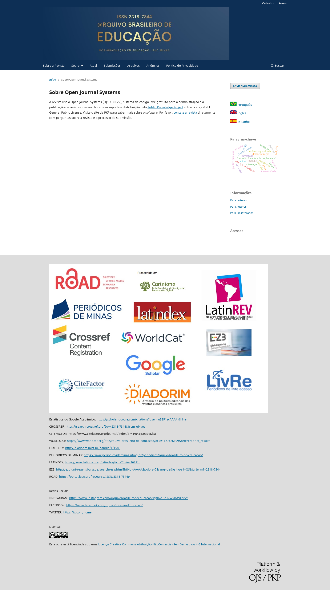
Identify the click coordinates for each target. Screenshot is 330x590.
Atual (93, 66)
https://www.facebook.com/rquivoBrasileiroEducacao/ (104, 505)
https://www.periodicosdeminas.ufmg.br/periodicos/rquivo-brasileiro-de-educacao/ (143, 455)
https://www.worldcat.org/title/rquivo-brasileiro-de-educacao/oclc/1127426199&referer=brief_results (138, 441)
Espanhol (240, 122)
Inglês (238, 113)
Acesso (282, 3)
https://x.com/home (77, 512)
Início (52, 79)
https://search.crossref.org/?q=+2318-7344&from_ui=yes (105, 426)
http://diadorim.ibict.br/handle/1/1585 (92, 448)
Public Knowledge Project (165, 107)
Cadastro (268, 3)
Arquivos (133, 66)
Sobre (75, 66)
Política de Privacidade (182, 66)
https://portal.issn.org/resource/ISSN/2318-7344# (95, 477)
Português (241, 105)
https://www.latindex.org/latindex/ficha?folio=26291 (102, 462)
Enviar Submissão (245, 86)
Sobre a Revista (54, 66)
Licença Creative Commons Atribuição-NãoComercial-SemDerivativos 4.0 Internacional (159, 544)
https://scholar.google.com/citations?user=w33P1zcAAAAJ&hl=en (142, 419)
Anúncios (153, 66)
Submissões (112, 66)
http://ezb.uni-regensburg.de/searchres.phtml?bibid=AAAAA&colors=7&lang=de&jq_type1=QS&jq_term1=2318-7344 (138, 469)
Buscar (277, 66)
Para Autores (238, 206)
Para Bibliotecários (241, 213)
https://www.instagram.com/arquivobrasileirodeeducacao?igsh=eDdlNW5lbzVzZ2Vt (128, 498)
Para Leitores (238, 200)
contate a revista (186, 112)
